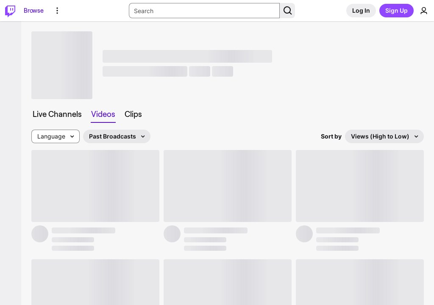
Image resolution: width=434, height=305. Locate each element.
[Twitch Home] (10, 10)
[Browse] (34, 10)
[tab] (57, 114)
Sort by (331, 136)
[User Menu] (424, 10)
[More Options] (57, 10)
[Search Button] (287, 10)
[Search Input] (204, 10)
